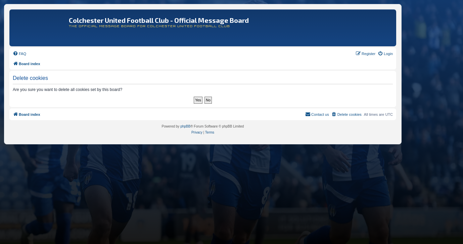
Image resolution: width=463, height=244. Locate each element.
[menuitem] (19, 54)
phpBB (185, 126)
